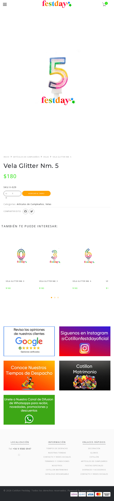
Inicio (6, 157)
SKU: (6, 187)
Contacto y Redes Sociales (57, 457)
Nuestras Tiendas (57, 453)
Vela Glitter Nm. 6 (82, 281)
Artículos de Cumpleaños (26, 157)
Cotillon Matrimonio (57, 470)
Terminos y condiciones (57, 461)
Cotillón (94, 457)
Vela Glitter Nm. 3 (48, 281)
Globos (94, 453)
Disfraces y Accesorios (94, 470)
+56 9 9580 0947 (22, 448)
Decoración (94, 448)
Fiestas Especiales (94, 465)
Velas (46, 157)
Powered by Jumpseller (80, 490)
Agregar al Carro (36, 193)
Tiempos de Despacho (57, 448)
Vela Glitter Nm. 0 (15, 281)
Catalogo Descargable (57, 474)
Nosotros (57, 465)
